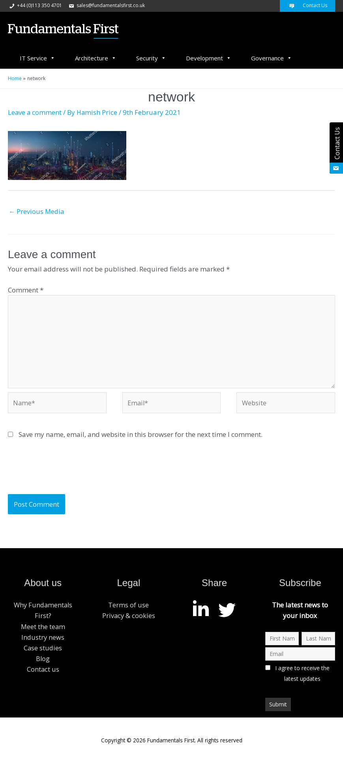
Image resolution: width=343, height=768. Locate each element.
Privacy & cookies (129, 620)
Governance (271, 58)
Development (208, 58)
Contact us (42, 674)
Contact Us (307, 5)
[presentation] (68, 475)
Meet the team (43, 631)
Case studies (42, 652)
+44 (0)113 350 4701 (35, 5)
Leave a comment (35, 112)
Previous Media (37, 211)
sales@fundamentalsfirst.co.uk (106, 5)
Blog (43, 663)
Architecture (95, 58)
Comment (25, 290)
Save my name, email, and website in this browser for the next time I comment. (140, 439)
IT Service (37, 58)
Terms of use (128, 609)
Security (151, 58)
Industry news (43, 641)
